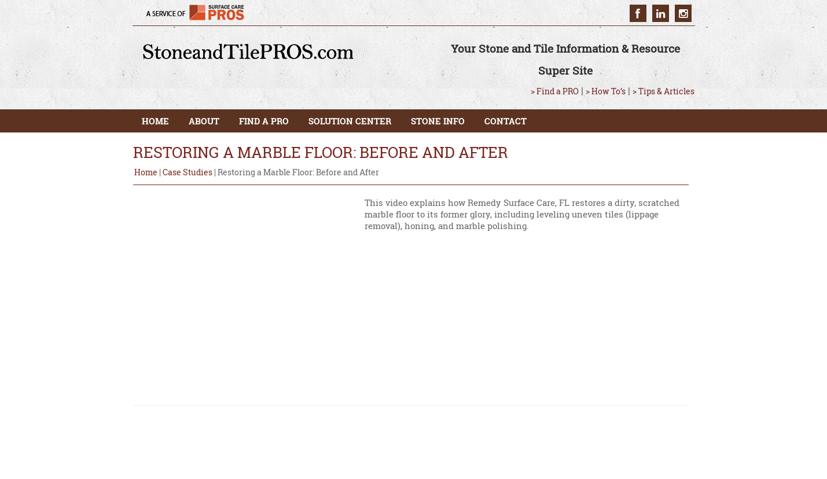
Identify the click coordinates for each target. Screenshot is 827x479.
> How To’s (606, 91)
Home (145, 172)
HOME (155, 121)
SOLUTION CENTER (349, 121)
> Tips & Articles (663, 91)
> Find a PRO (555, 91)
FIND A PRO (264, 121)
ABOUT (204, 121)
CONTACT (505, 121)
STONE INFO (438, 121)
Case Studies (187, 172)
